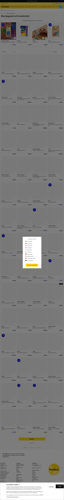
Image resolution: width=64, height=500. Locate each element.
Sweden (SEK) (28, 241)
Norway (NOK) (28, 243)
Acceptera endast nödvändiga (12, 496)
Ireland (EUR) (28, 249)
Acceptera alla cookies (60, 486)
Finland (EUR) (28, 247)
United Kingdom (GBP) (30, 258)
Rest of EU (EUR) (29, 260)
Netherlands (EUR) (29, 256)
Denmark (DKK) (28, 245)
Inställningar (51, 486)
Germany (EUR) (28, 254)
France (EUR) (28, 252)
